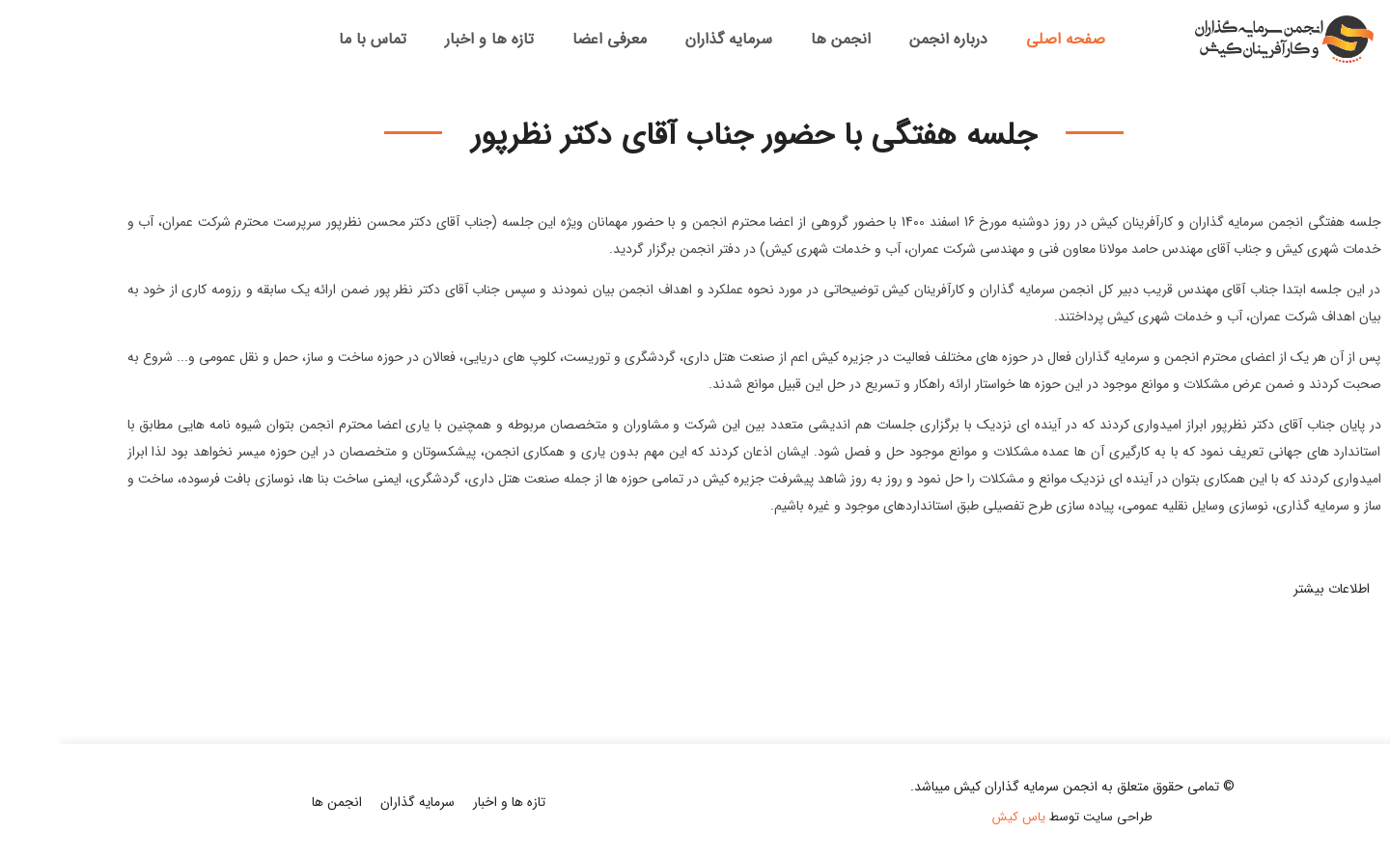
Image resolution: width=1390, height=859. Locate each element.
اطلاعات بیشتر (1273, 588)
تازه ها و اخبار (430, 39)
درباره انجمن (889, 39)
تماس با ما (314, 39)
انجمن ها (782, 39)
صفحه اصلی (1006, 39)
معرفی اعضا (551, 39)
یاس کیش (960, 817)
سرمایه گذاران (669, 39)
